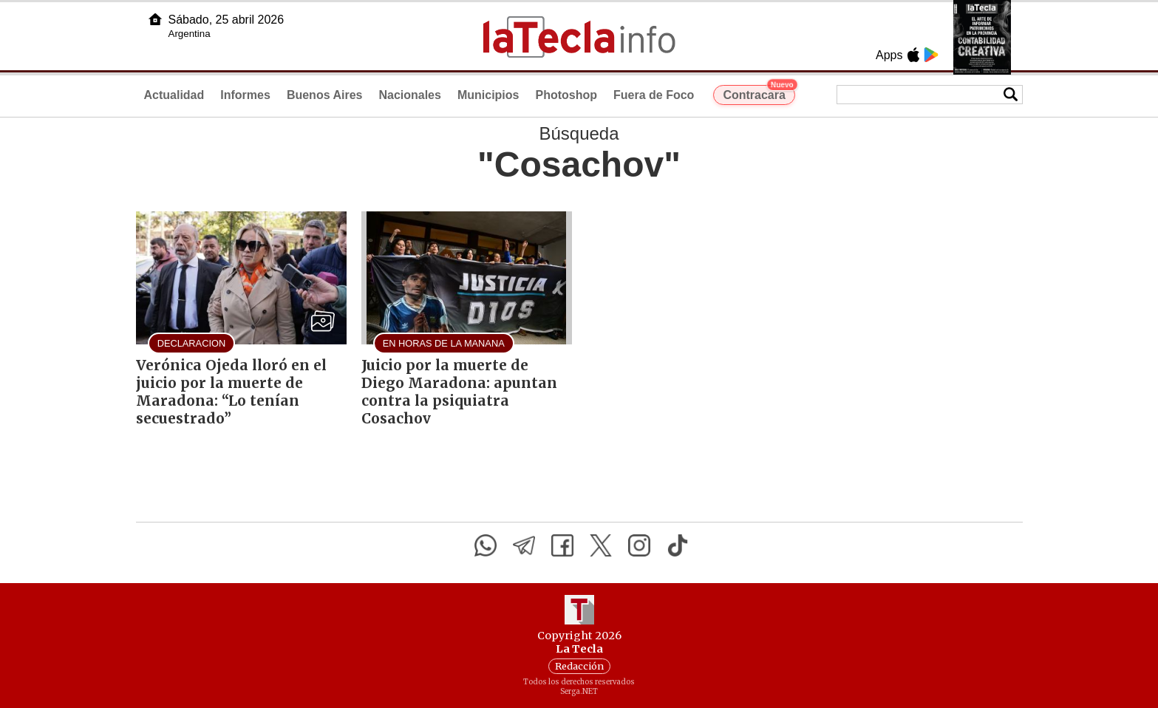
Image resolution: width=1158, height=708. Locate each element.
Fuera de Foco (653, 95)
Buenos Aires (325, 95)
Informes (245, 95)
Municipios (488, 95)
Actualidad (174, 95)
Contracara (758, 93)
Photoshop (566, 95)
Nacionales (409, 95)
